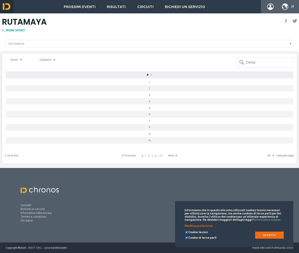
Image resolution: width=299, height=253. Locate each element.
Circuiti (145, 7)
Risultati (116, 7)
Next (171, 157)
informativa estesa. (267, 219)
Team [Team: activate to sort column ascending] (269, 75)
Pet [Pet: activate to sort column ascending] (32, 75)
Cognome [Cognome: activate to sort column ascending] (60, 75)
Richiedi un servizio (185, 7)
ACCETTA (269, 235)
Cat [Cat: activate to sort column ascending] (170, 75)
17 (161, 157)
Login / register (270, 6)
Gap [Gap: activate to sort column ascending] (204, 75)
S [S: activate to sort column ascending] (140, 75)
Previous (130, 157)
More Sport (15, 30)
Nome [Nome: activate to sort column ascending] (94, 75)
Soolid (289, 247)
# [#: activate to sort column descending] (14, 75)
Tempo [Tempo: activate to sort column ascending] (230, 75)
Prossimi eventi (80, 7)
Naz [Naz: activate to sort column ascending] (122, 75)
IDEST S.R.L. (35, 247)
